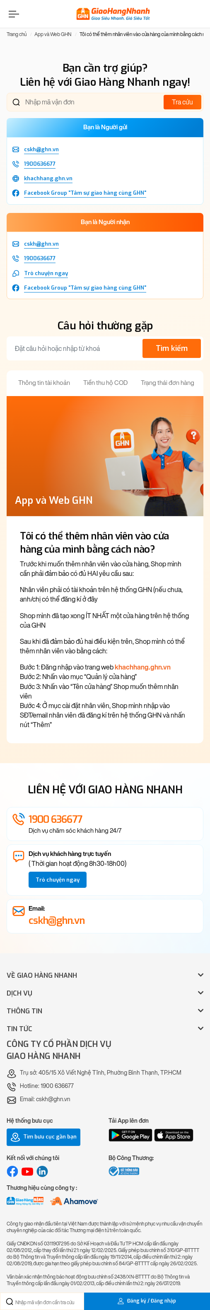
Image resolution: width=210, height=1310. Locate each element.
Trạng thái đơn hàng (167, 383)
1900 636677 (55, 819)
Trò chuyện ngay (58, 879)
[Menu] (13, 14)
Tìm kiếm (172, 348)
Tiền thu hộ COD (105, 383)
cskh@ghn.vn (56, 920)
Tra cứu (182, 102)
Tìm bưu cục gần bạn (43, 1137)
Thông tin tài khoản (44, 383)
